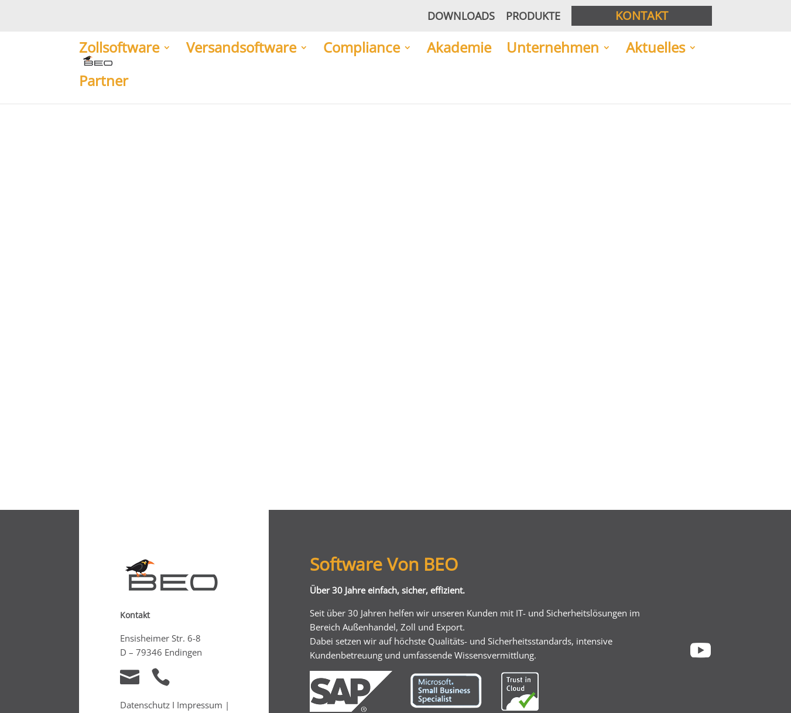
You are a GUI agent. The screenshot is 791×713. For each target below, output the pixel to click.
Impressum (201, 705)
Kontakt (641, 15)
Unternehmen (552, 48)
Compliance (361, 48)
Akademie (459, 48)
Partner (103, 82)
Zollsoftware (119, 48)
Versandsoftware (241, 48)
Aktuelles (655, 48)
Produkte (533, 16)
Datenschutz (145, 705)
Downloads (461, 16)
